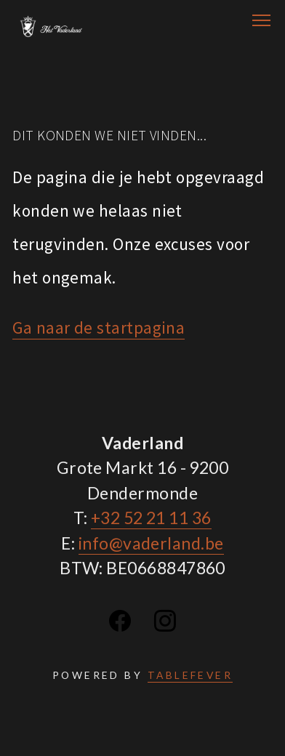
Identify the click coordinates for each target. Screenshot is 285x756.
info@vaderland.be (151, 543)
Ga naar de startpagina (98, 327)
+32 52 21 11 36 (151, 517)
